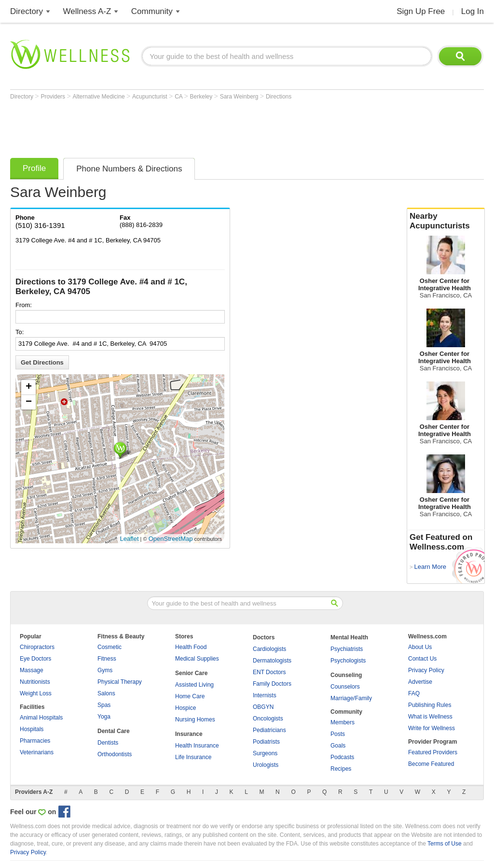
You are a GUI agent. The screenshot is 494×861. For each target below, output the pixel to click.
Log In (472, 11)
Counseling (346, 675)
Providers (54, 96)
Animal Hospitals (41, 717)
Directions (278, 96)
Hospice (185, 708)
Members (342, 722)
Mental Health (349, 637)
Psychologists (348, 660)
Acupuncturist (150, 96)
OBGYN (263, 707)
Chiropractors (37, 647)
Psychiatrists (346, 649)
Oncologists (268, 718)
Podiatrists (266, 741)
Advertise (420, 681)
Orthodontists (114, 754)
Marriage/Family (351, 698)
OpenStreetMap (171, 538)
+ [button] (29, 387)
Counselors (345, 686)
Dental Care (113, 731)
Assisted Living (194, 684)
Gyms (104, 670)
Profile (34, 168)
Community (152, 11)
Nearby (446, 221)
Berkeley (202, 96)
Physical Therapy (119, 681)
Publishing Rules (429, 705)
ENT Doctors (269, 672)
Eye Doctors (35, 658)
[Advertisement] (185, 126)
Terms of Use (444, 843)
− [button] (29, 402)
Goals (337, 745)
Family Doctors (272, 683)
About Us (420, 647)
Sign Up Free (421, 11)
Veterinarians (37, 752)
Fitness (106, 658)
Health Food (190, 647)
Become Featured (431, 764)
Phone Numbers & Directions (129, 168)
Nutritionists (35, 681)
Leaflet (129, 538)
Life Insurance (193, 757)
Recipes (340, 768)
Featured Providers (432, 752)
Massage (31, 670)
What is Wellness (430, 716)
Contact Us (422, 658)
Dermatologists (272, 660)
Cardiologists (269, 649)
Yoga (103, 716)
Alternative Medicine (99, 96)
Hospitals (31, 729)
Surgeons (265, 753)
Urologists (265, 765)
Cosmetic (109, 647)
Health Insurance (197, 745)
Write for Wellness (431, 728)
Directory (26, 11)
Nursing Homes (195, 719)
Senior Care (191, 673)
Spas (103, 705)
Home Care (190, 696)
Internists (264, 695)
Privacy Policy (426, 670)
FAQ (414, 693)
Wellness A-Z (87, 11)
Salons (106, 693)
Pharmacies (35, 740)
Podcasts (342, 757)
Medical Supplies (197, 658)
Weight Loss (36, 693)
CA (179, 96)
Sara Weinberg (240, 96)
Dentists (107, 742)
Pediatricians (269, 730)
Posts (337, 734)
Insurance (189, 734)
